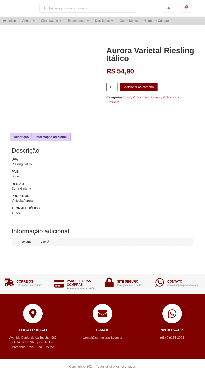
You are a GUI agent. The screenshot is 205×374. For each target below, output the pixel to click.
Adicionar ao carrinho (139, 87)
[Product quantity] (112, 87)
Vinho (137, 97)
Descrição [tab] (21, 137)
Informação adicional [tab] (51, 137)
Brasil (127, 97)
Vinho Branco (152, 97)
